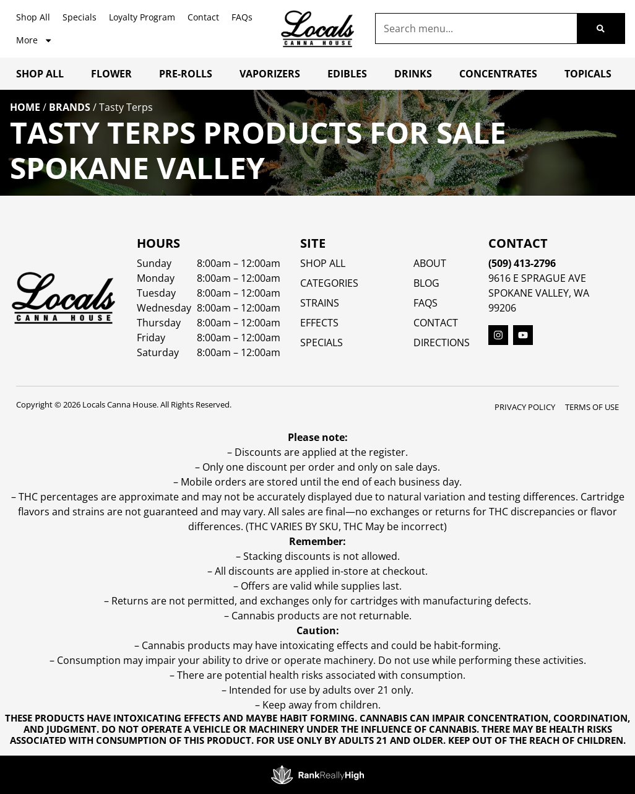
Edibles (347, 74)
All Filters (45, 223)
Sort (108, 209)
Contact (203, 17)
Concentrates (498, 74)
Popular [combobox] (117, 222)
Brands (69, 107)
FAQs (242, 17)
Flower (111, 74)
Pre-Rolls (185, 74)
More (34, 40)
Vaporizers (270, 74)
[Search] (600, 28)
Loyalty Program (142, 17)
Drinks (413, 74)
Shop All (33, 17)
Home (25, 107)
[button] (602, 761)
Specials (80, 17)
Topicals (587, 74)
